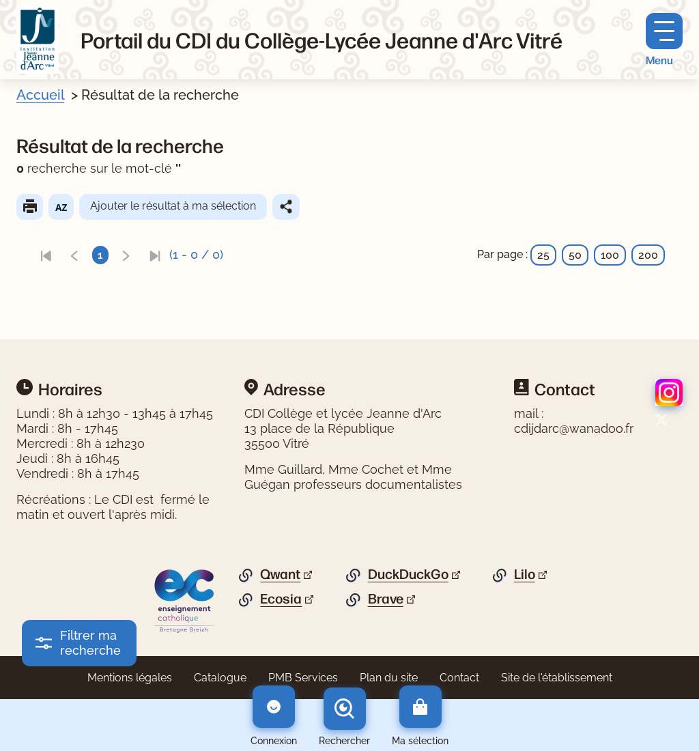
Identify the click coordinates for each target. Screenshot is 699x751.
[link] (46, 255)
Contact (459, 677)
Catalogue (220, 677)
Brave (385, 599)
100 (610, 255)
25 (543, 255)
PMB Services (303, 677)
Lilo (524, 574)
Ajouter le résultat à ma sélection (173, 205)
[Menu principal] (664, 40)
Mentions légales (129, 677)
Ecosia (281, 599)
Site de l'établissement (556, 677)
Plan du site (389, 677)
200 (648, 255)
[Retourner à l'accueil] (37, 39)
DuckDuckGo (408, 574)
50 (575, 255)
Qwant (280, 574)
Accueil (40, 95)
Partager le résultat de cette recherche (286, 207)
